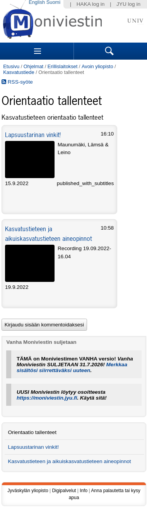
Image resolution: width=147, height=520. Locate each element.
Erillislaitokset (63, 66)
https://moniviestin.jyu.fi (47, 398)
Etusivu (11, 66)
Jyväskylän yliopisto (27, 490)
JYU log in (128, 4)
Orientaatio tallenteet (32, 432)
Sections (37, 51)
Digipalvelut (64, 490)
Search (109, 51)
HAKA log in (91, 4)
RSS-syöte (17, 82)
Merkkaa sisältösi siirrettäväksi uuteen (72, 367)
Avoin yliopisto (97, 66)
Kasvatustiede (18, 72)
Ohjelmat (33, 66)
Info (83, 490)
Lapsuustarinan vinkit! (33, 134)
